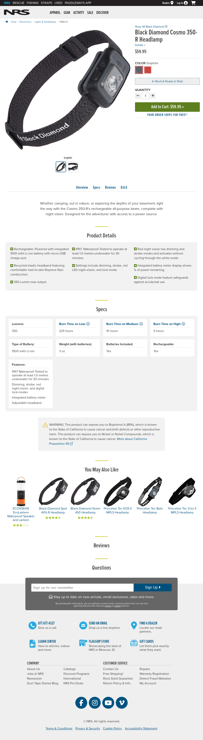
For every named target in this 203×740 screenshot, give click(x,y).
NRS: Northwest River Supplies (17, 12)
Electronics (26, 21)
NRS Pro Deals (73, 683)
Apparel (55, 12)
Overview (82, 187)
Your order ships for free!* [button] (167, 115)
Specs (96, 187)
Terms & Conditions (59, 728)
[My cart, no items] (195, 3)
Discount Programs (76, 674)
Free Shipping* (113, 674)
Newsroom (34, 679)
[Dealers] (169, 3)
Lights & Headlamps (45, 21)
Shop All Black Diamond (151, 26)
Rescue (18, 3)
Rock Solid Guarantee (118, 679)
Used (58, 3)
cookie (117, 606)
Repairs (145, 669)
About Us (33, 669)
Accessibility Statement (141, 728)
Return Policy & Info (116, 683)
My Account (148, 683)
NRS (7, 3)
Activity (78, 12)
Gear (67, 12)
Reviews (110, 187)
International (72, 679)
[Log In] (184, 3)
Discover (102, 12)
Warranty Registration (154, 674)
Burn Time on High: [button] (169, 324)
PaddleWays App (78, 3)
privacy (108, 606)
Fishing (32, 3)
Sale (90, 12)
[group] (68, 93)
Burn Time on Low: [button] (74, 324)
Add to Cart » (167, 107)
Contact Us (110, 669)
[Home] (7, 21)
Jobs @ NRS (35, 674)
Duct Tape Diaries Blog (42, 683)
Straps (46, 3)
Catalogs (69, 669)
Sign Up (152, 587)
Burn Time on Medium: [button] (124, 324)
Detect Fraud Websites (155, 679)
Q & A (124, 187)
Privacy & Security (87, 728)
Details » (140, 45)
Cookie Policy (112, 728)
